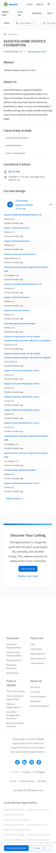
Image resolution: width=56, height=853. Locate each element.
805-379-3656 (14, 171)
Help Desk (35, 701)
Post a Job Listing (15, 691)
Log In (30, 4)
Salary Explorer (38, 658)
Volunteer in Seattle (14, 809)
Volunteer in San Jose (39, 809)
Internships (36, 649)
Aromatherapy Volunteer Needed (19, 323)
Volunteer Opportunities (13, 646)
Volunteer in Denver (14, 824)
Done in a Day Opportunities (13, 654)
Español (26, 772)
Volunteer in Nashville (37, 839)
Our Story (35, 687)
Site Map (41, 781)
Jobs (32, 644)
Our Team (35, 692)
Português (39, 772)
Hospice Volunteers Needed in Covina (21, 370)
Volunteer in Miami (13, 839)
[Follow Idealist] (17, 762)
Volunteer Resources (11, 666)
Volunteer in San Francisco (17, 819)
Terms (13, 781)
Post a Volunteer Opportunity (15, 697)
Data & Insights (38, 696)
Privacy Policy (27, 781)
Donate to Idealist (39, 706)
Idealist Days (5, 13)
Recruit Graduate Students (15, 725)
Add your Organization (13, 705)
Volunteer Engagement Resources (13, 715)
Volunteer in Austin (37, 824)
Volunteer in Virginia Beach (17, 829)
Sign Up (39, 4)
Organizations (13, 660)
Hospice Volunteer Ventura (17, 228)
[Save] (36, 848)
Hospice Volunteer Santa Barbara (20, 254)
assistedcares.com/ (37, 52)
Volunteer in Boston (14, 814)
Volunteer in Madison (39, 834)
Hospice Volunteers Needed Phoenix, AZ (23, 214)
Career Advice (37, 663)
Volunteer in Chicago (14, 834)
